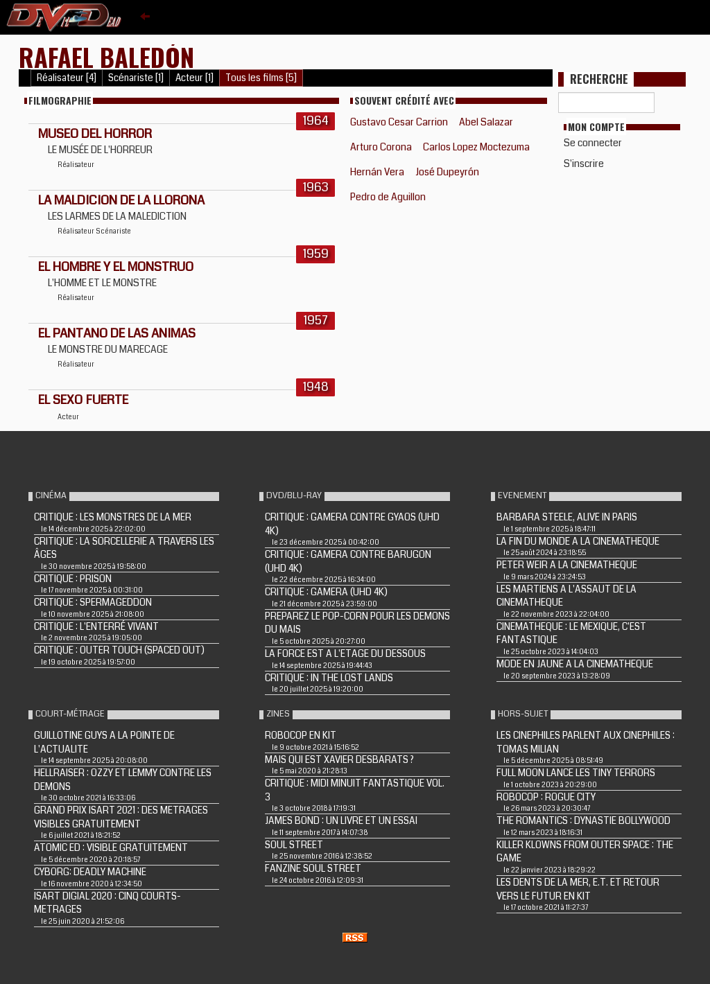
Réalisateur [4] (66, 78)
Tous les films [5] (261, 78)
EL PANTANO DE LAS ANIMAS (117, 333)
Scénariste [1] (136, 78)
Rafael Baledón (106, 56)
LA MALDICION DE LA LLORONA (121, 200)
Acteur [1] (194, 78)
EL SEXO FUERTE (83, 400)
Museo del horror (95, 134)
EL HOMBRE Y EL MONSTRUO (115, 267)
